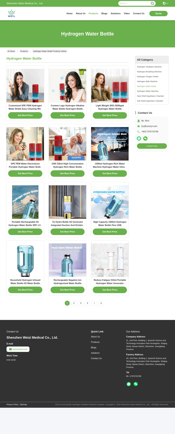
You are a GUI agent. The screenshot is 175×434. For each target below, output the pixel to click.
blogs (104, 13)
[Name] (152, 3)
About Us (95, 363)
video (127, 13)
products (93, 13)
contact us (138, 13)
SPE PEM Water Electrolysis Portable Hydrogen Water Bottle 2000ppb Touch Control (25, 180)
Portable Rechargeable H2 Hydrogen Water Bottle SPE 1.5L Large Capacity (25, 244)
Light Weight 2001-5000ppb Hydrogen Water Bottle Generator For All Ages (110, 115)
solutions (116, 13)
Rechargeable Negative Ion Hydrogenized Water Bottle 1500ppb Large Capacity (67, 309)
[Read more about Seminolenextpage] (94, 329)
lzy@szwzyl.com (149, 126)
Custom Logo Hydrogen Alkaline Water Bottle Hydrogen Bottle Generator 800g (67, 115)
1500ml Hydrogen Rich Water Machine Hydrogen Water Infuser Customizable (110, 180)
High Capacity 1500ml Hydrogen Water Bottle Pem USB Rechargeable (110, 244)
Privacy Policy (12, 431)
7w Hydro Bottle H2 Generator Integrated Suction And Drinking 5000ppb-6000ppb (67, 244)
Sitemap (23, 431)
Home (69, 13)
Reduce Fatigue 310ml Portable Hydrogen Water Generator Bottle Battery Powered (110, 309)
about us (80, 13)
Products (24, 51)
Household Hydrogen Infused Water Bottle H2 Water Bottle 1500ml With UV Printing (25, 309)
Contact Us (96, 384)
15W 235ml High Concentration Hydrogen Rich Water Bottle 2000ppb (68, 180)
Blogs (93, 374)
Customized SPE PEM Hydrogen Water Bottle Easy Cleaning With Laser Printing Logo (25, 115)
